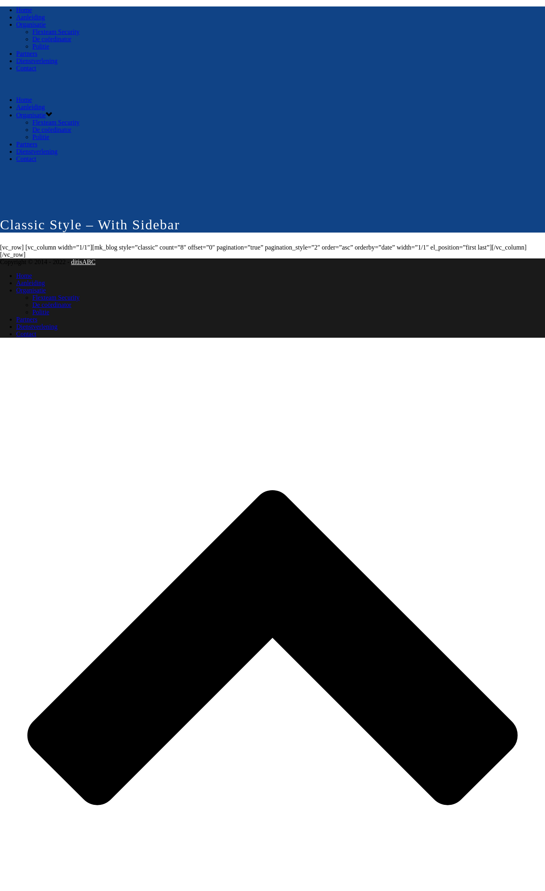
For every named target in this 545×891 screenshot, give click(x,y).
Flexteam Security (56, 31)
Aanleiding (30, 17)
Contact (26, 68)
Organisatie (31, 24)
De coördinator (51, 39)
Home (24, 9)
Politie (40, 46)
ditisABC (83, 261)
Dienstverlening (36, 60)
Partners (26, 53)
